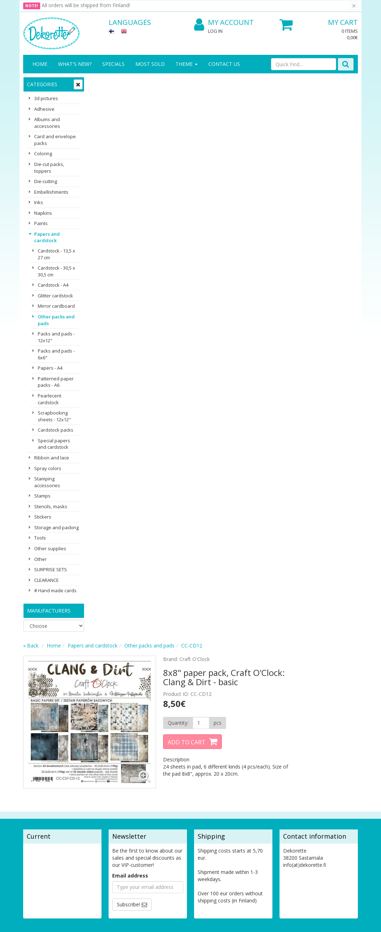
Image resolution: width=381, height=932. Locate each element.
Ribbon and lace (51, 457)
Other (40, 559)
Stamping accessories (47, 482)
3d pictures (46, 98)
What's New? (75, 64)
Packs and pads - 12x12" (56, 337)
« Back (99, 83)
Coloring (43, 153)
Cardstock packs (55, 430)
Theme (187, 64)
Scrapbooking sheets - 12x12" (54, 416)
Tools (40, 538)
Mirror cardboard (56, 306)
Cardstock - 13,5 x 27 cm (56, 254)
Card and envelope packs (55, 139)
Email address (130, 710)
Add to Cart (252, 180)
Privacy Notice (92, 783)
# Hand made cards (55, 590)
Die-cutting (45, 181)
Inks (38, 202)
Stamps (42, 496)
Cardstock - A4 (53, 285)
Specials (113, 64)
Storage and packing (56, 527)
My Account (224, 22)
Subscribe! (128, 739)
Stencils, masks (50, 506)
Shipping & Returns (87, 798)
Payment (85, 822)
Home (39, 64)
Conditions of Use (96, 811)
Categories (42, 84)
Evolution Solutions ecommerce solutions (313, 921)
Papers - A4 (50, 368)
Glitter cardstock (55, 295)
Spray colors (47, 468)
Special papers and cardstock (54, 444)
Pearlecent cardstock (49, 399)
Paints (41, 223)
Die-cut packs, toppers (49, 167)
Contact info (38, 794)
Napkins (43, 213)
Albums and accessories (47, 122)
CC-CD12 (260, 83)
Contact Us (224, 64)
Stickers (42, 517)
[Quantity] (265, 161)
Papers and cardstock (47, 237)
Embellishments (51, 192)
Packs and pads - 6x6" (56, 354)
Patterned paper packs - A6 (56, 382)
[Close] (354, 6)
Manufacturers (49, 610)
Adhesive (44, 109)
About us (34, 783)
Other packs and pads (56, 320)
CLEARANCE (46, 580)
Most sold (150, 64)
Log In (215, 31)
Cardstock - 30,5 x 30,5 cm (56, 271)
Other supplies (50, 548)
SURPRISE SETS (50, 569)
